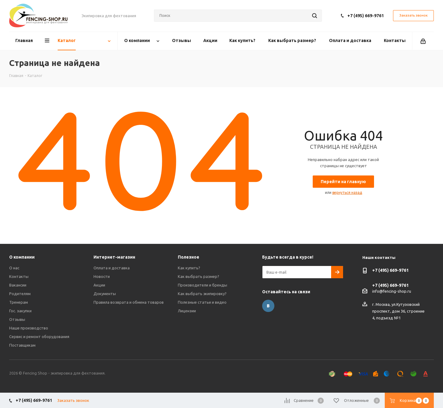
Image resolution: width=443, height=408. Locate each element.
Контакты (19, 276)
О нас (14, 268)
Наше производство (28, 328)
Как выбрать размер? (198, 276)
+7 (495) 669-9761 (365, 15)
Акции (99, 285)
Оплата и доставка (112, 268)
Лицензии (187, 311)
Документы (105, 293)
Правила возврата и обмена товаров (129, 302)
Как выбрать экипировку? (202, 293)
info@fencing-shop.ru (391, 291)
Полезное (188, 257)
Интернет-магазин (114, 257)
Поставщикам (22, 345)
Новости (102, 276)
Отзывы (17, 319)
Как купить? (189, 268)
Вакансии (17, 285)
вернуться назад (347, 192)
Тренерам (18, 302)
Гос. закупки (20, 311)
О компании (22, 257)
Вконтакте (268, 306)
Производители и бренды (202, 285)
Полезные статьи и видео (202, 302)
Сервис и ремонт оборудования (39, 336)
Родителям (20, 293)
